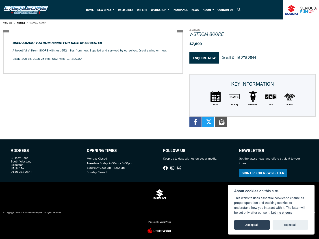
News (195, 10)
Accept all (251, 224)
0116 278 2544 (244, 57)
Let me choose (282, 213)
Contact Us (225, 10)
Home (90, 10)
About (207, 10)
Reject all (290, 224)
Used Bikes (125, 10)
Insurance (180, 10)
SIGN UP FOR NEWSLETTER (263, 173)
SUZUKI (21, 23)
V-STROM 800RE (38, 23)
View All (7, 23)
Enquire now (204, 58)
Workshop (159, 10)
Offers (142, 10)
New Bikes (104, 10)
